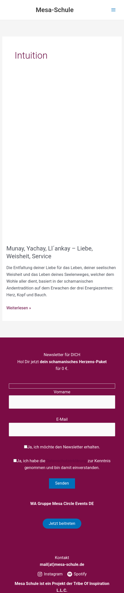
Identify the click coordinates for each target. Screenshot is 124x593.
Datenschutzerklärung (66, 460)
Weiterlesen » (18, 308)
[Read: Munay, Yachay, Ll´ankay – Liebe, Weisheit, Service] (61, 159)
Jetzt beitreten (62, 523)
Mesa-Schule (54, 10)
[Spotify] (77, 574)
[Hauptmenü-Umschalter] (113, 10)
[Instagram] (50, 574)
